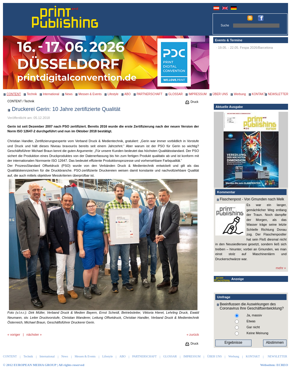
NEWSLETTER (278, 94)
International (51, 94)
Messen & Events (90, 94)
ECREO (282, 365)
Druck (191, 102)
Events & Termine (228, 40)
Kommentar (226, 192)
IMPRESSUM (198, 94)
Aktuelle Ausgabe (229, 107)
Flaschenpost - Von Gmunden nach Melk (252, 199)
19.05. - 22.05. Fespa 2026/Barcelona (245, 47)
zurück (194, 334)
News (68, 94)
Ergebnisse (233, 342)
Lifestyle (112, 94)
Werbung (240, 94)
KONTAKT (258, 94)
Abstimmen (275, 342)
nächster (32, 334)
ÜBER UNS (220, 94)
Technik (32, 94)
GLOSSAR (175, 94)
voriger (15, 334)
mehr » (281, 268)
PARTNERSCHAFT (149, 94)
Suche (225, 25)
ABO (127, 94)
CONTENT (14, 101)
